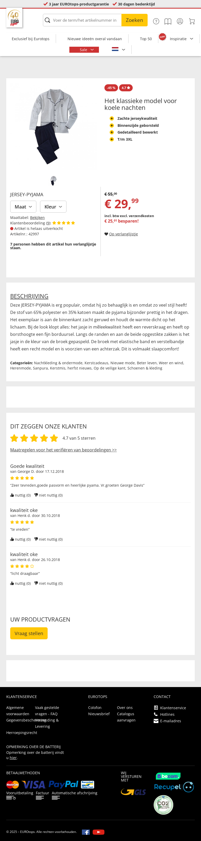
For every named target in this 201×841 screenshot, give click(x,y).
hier (13, 757)
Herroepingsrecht (21, 732)
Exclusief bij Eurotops (30, 38)
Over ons (125, 707)
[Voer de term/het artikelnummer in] (95, 20)
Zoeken (134, 20)
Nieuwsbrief (99, 713)
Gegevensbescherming (26, 720)
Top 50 (146, 38)
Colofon (95, 707)
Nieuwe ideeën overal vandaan (95, 38)
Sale (84, 49)
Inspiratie (179, 38)
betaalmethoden (23, 772)
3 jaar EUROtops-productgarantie (79, 4)
